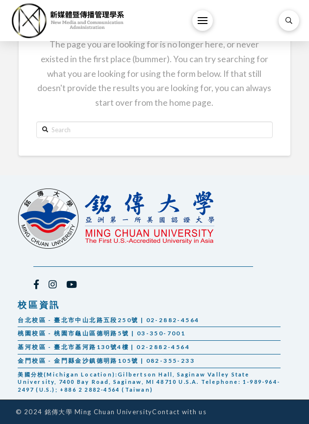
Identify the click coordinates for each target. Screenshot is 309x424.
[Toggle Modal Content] (289, 20)
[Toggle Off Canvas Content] (202, 20)
